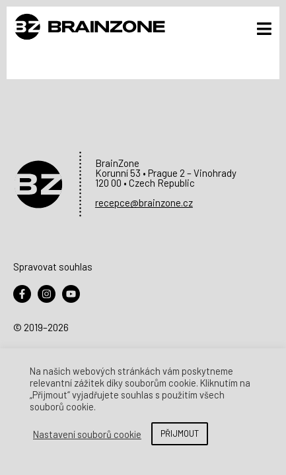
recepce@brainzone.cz (144, 202)
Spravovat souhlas (52, 266)
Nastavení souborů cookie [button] (87, 434)
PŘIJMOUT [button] (180, 433)
